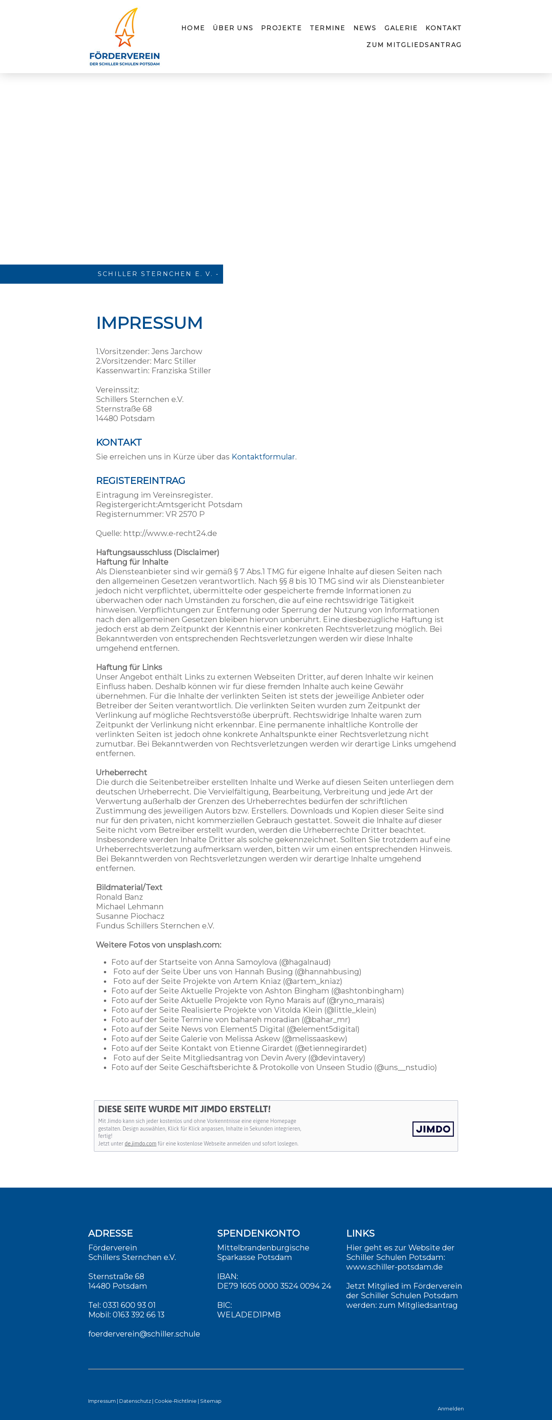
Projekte (281, 28)
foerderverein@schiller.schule (144, 1333)
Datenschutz (135, 1401)
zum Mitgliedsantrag (414, 45)
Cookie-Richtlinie (175, 1401)
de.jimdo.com (140, 1144)
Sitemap (211, 1401)
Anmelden (451, 1409)
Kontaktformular (263, 456)
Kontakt (444, 28)
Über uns (233, 28)
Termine (328, 28)
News (365, 28)
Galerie (401, 28)
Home (193, 28)
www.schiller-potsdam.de (394, 1266)
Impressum (102, 1401)
